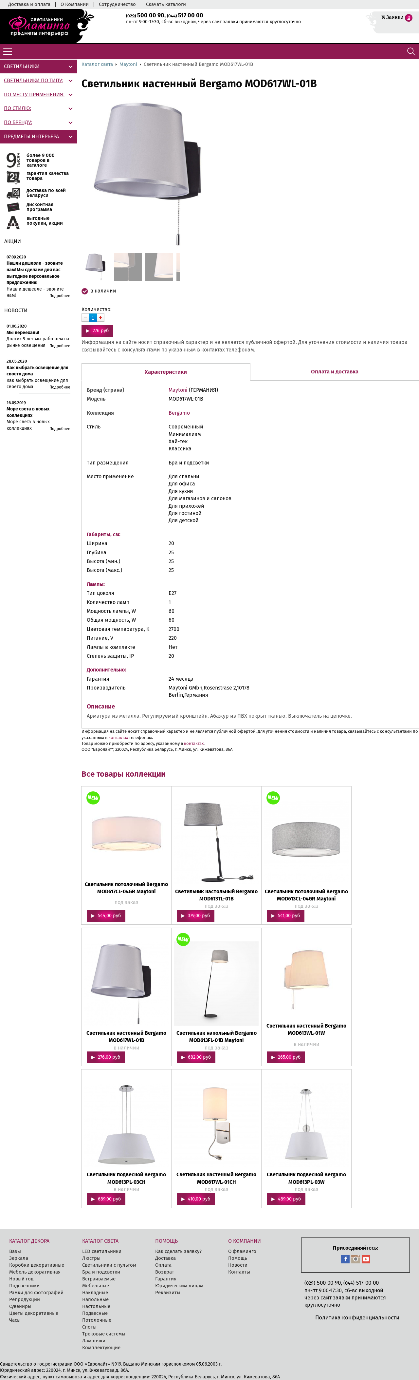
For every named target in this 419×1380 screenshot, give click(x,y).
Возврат (164, 1272)
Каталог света (97, 64)
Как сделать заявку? (178, 1251)
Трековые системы (103, 1334)
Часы (15, 1320)
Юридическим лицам (179, 1286)
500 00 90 (145, 15)
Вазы (15, 1251)
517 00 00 (185, 15)
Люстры (91, 1258)
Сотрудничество (117, 4)
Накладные (95, 1292)
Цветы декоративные (33, 1313)
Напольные (95, 1299)
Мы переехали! (23, 332)
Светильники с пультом (109, 1265)
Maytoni (128, 64)
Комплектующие (101, 1348)
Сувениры (20, 1306)
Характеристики (166, 372)
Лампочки (93, 1341)
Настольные (96, 1306)
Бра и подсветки (101, 1272)
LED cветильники (101, 1251)
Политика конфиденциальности (357, 1317)
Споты (89, 1327)
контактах (118, 737)
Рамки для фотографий (36, 1292)
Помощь (237, 1258)
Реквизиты (167, 1292)
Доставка (165, 1258)
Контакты (239, 1272)
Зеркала (18, 1258)
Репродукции (24, 1299)
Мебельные (95, 1286)
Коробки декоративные (36, 1265)
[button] (223, 174)
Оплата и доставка (334, 371)
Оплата (163, 1265)
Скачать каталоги (166, 4)
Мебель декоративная (35, 1272)
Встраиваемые (99, 1279)
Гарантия (165, 1279)
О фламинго (242, 1251)
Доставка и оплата (29, 4)
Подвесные (95, 1313)
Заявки (395, 17)
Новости (237, 1265)
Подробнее (59, 295)
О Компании (75, 4)
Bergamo (179, 413)
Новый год (21, 1279)
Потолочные (96, 1320)
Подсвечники (24, 1286)
